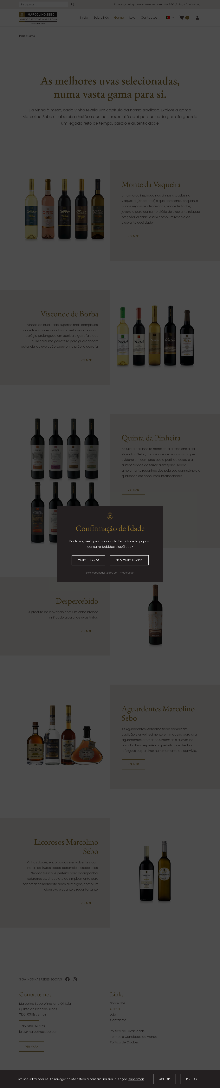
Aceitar (164, 1079)
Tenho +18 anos (88, 560)
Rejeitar (191, 1079)
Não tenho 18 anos (129, 560)
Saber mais (136, 1079)
